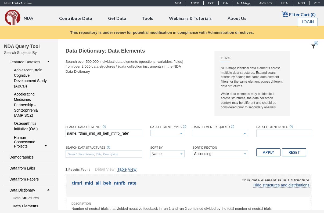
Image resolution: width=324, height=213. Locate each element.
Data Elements (25, 206)
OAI (226, 3)
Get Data (117, 18)
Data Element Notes (272, 127)
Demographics (21, 157)
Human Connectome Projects (31, 141)
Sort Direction (205, 147)
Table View (126, 169)
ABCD (194, 3)
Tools (147, 18)
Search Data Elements (84, 127)
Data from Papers (24, 179)
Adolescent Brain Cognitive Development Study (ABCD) (30, 78)
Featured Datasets (30, 62)
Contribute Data (75, 18)
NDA (178, 3)
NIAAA (243, 3)
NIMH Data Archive (18, 3)
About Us (237, 18)
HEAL (285, 3)
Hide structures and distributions (281, 185)
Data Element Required (211, 127)
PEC (317, 3)
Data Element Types (166, 127)
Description (81, 203)
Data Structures (26, 198)
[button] (268, 152)
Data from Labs (22, 168)
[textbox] (104, 133)
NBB (301, 3)
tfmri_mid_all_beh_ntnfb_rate (104, 183)
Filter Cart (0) (299, 14)
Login (308, 22)
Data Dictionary (30, 190)
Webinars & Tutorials (190, 18)
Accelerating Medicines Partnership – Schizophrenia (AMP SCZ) (26, 105)
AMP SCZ (265, 3)
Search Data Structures (86, 147)
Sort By (156, 147)
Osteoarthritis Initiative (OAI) (26, 126)
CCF (211, 3)
